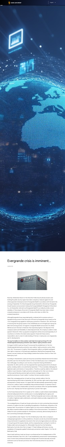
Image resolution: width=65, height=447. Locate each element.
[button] (52, 2)
